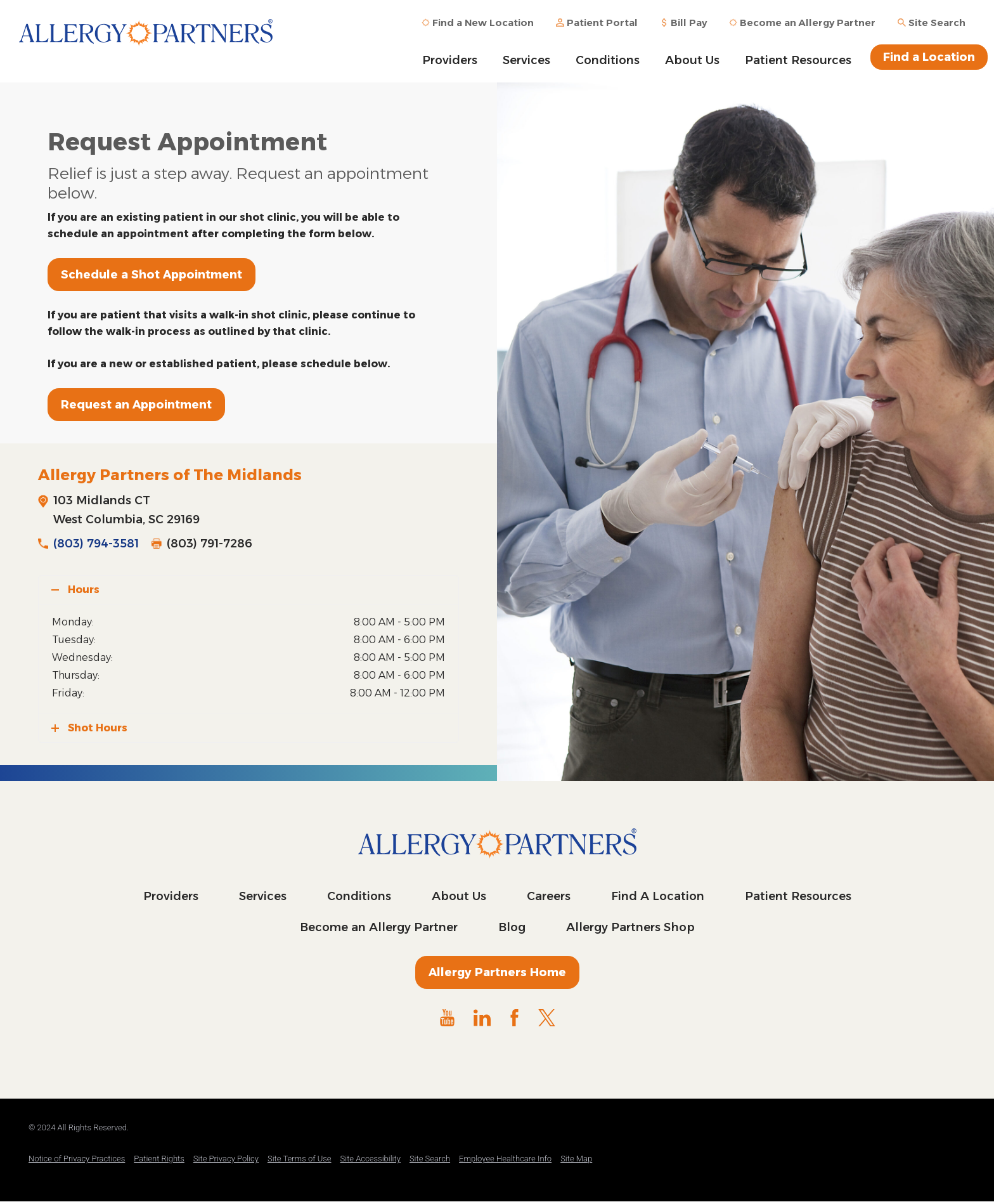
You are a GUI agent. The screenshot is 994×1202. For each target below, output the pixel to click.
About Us (692, 60)
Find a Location (929, 57)
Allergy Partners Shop (630, 927)
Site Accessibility (370, 1158)
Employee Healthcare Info (505, 1158)
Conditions (608, 60)
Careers (549, 896)
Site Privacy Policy (226, 1158)
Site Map (576, 1158)
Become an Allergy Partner (379, 927)
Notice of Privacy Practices (77, 1158)
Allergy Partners (146, 41)
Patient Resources (798, 60)
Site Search (430, 1158)
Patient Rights (159, 1158)
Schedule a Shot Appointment (151, 275)
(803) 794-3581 (96, 544)
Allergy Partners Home (497, 972)
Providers (449, 60)
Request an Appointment (136, 405)
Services (526, 60)
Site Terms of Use (300, 1158)
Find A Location (657, 896)
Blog (512, 927)
